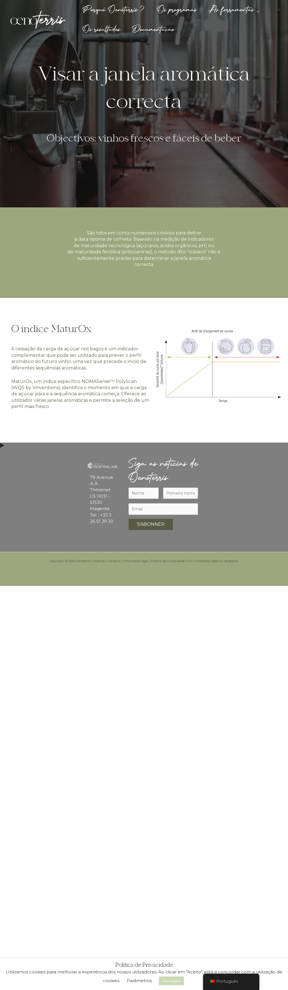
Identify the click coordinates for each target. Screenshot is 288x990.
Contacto (114, 561)
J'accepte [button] (171, 980)
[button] (260, 10)
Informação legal (135, 561)
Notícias (99, 561)
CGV (190, 561)
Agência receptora (225, 561)
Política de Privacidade (167, 561)
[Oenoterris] (38, 19)
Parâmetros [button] (139, 980)
